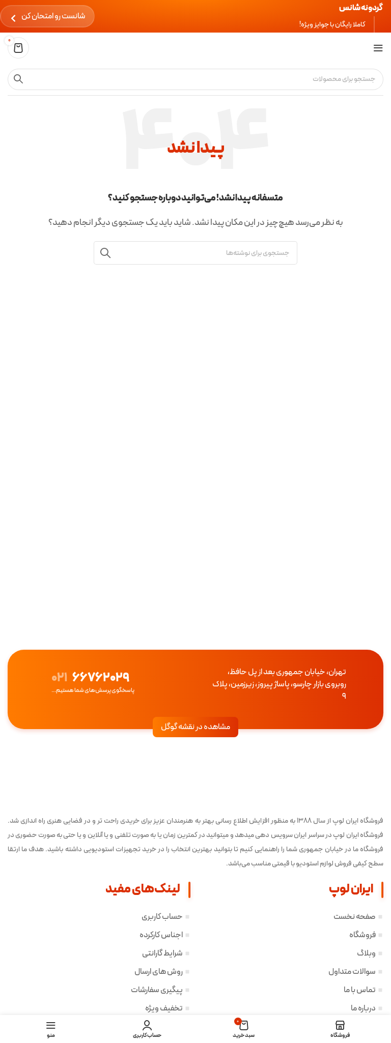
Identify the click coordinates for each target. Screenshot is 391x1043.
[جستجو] (195, 79)
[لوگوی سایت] (362, 48)
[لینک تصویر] (329, 787)
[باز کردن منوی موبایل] (378, 48)
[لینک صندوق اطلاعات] (76, 684)
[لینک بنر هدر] (195, 16)
